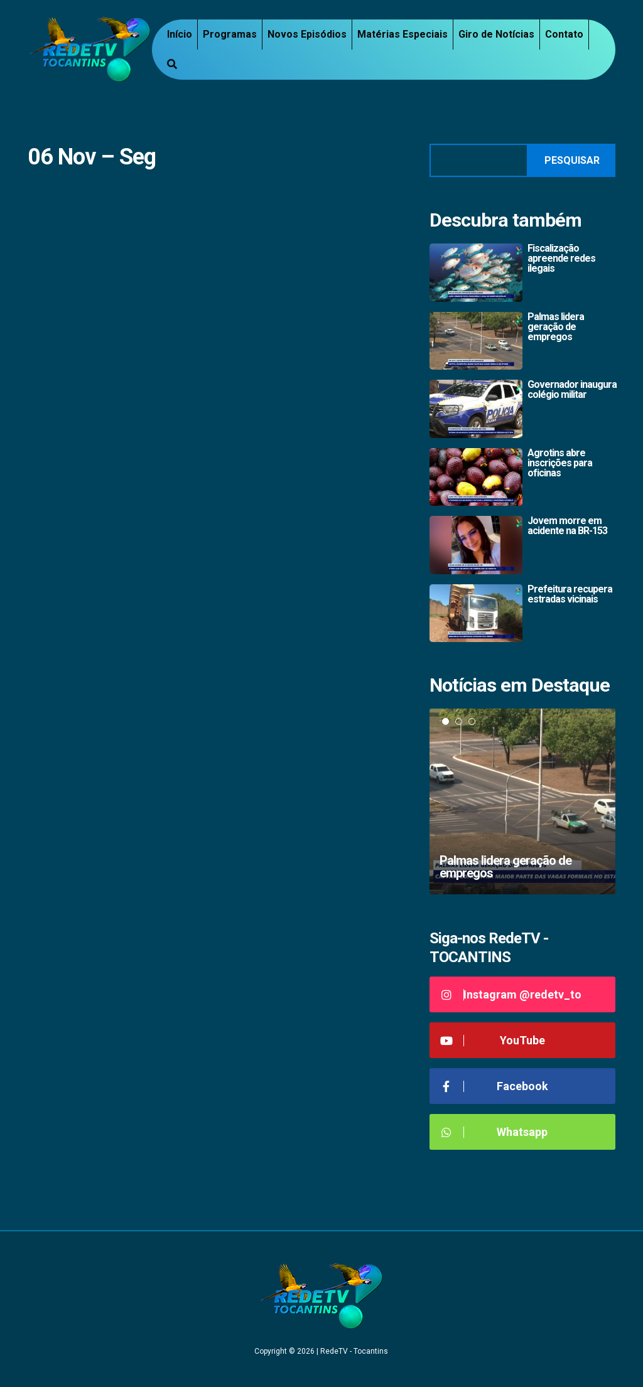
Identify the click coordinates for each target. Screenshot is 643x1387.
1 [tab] (445, 721)
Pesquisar (572, 160)
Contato (564, 34)
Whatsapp (493, 1131)
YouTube (492, 1040)
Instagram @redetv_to (510, 994)
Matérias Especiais (402, 34)
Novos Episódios (307, 34)
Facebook (493, 1086)
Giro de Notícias (496, 34)
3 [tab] (471, 721)
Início (179, 34)
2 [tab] (458, 721)
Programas (230, 34)
